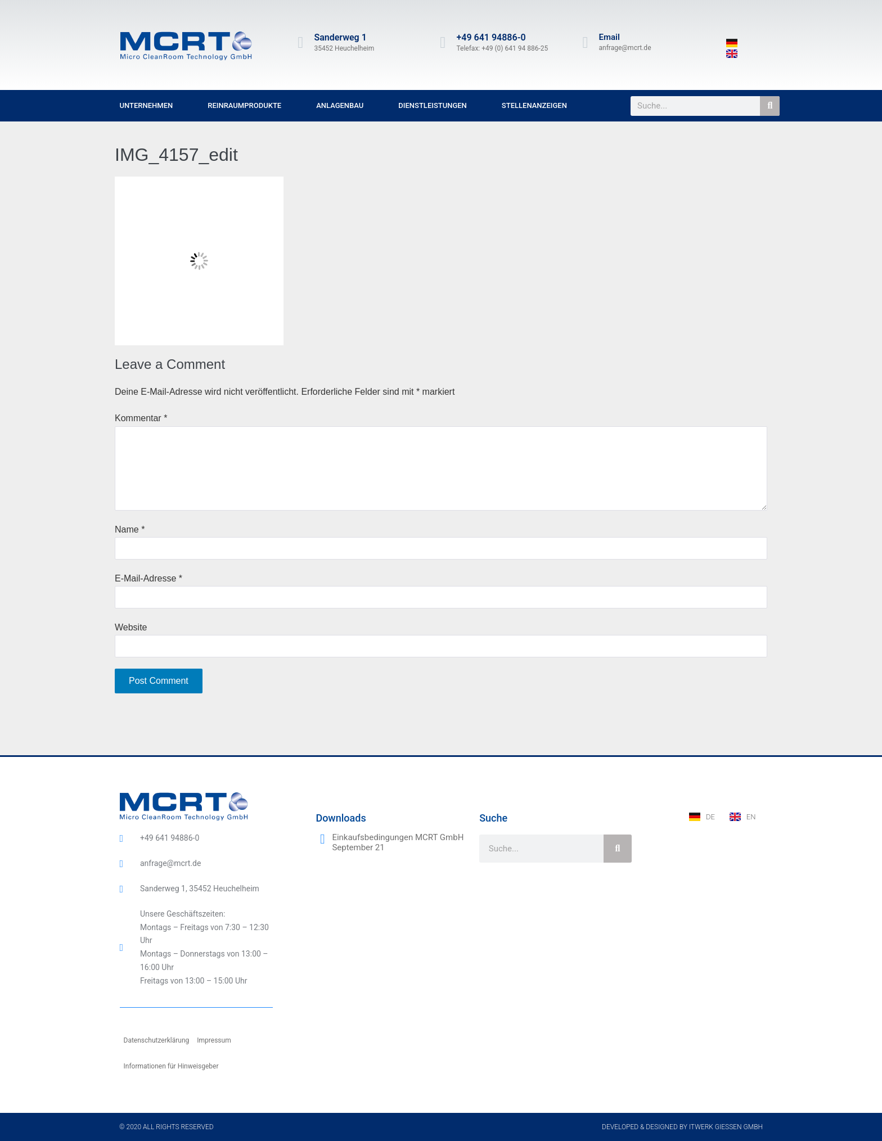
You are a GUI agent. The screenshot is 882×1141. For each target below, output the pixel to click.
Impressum (214, 1040)
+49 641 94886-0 (490, 37)
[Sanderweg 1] (300, 43)
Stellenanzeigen (534, 105)
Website (131, 627)
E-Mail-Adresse (148, 578)
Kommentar (141, 418)
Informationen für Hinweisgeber (171, 1066)
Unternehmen (146, 105)
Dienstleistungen (432, 105)
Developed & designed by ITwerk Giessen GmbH (682, 1127)
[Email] (585, 43)
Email (609, 37)
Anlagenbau (339, 105)
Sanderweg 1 (340, 37)
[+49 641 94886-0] (443, 43)
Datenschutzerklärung (157, 1040)
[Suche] (770, 106)
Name (130, 529)
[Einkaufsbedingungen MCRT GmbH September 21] (322, 839)
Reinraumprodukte (244, 105)
